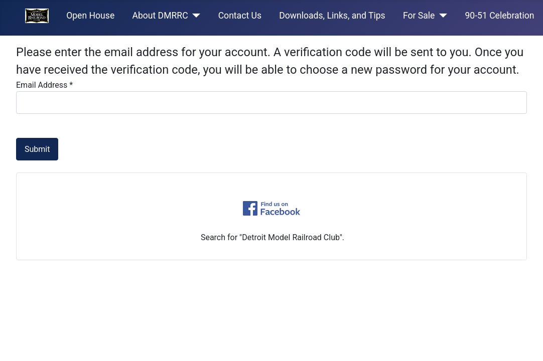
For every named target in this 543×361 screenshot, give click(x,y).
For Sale (419, 16)
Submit (37, 149)
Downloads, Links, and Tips (332, 16)
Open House (90, 16)
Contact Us (239, 16)
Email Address (44, 85)
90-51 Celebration (499, 16)
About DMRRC (160, 16)
